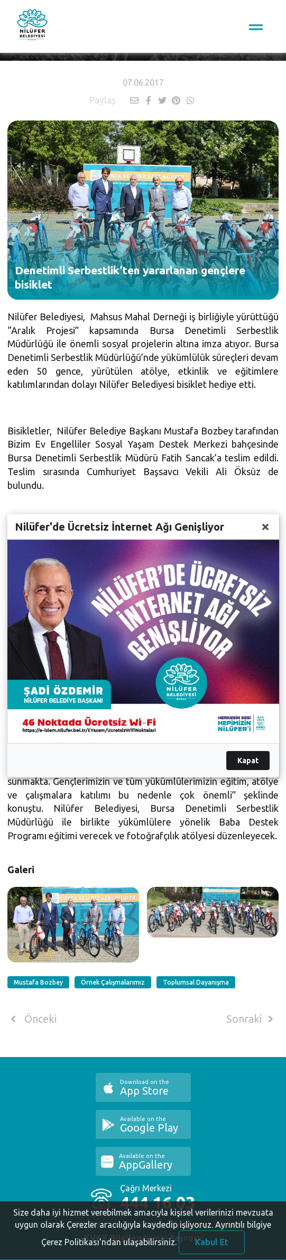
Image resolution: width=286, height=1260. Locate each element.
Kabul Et (211, 1247)
